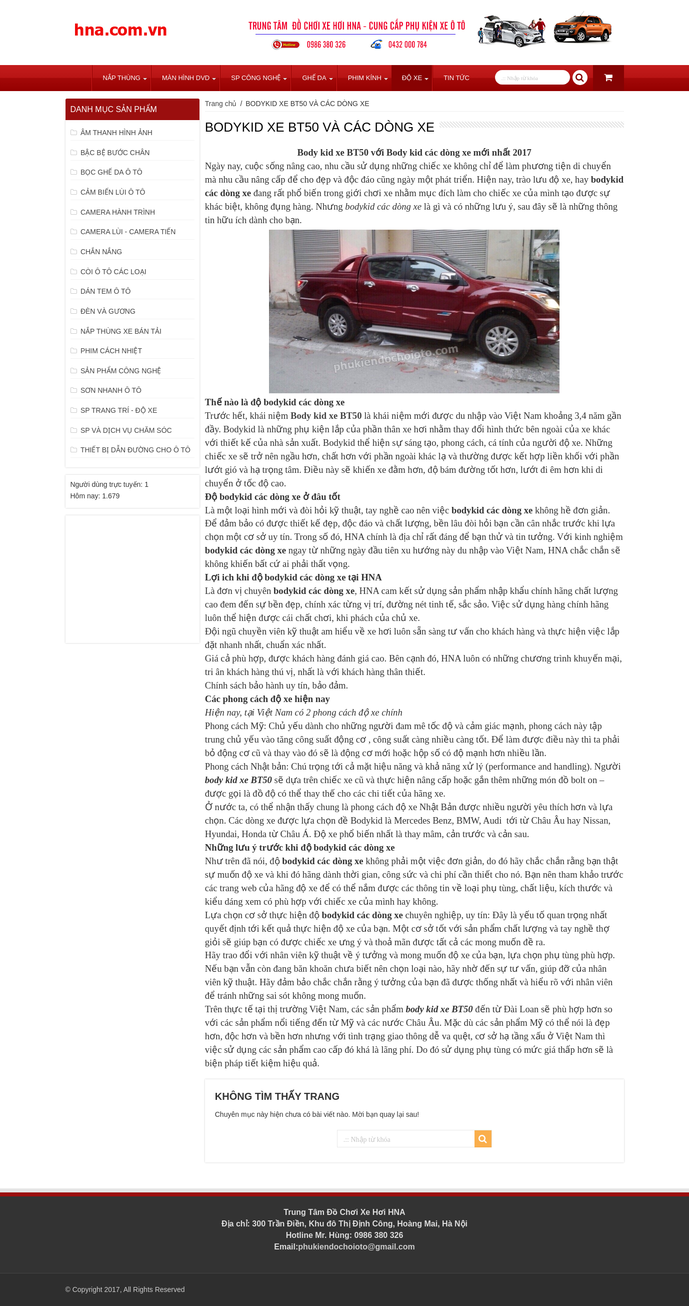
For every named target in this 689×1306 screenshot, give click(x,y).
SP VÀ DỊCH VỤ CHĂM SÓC (126, 430)
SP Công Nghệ (255, 78)
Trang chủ (79, 78)
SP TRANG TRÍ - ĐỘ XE (118, 410)
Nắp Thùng (121, 78)
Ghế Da (314, 78)
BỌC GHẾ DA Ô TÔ (111, 172)
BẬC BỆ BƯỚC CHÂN (115, 153)
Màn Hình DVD (186, 78)
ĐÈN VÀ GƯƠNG (108, 311)
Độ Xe (412, 78)
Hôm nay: (86, 496)
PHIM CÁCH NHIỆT (111, 351)
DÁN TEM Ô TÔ (105, 291)
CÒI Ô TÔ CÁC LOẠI (113, 272)
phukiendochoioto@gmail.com (356, 1246)
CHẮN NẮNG (101, 252)
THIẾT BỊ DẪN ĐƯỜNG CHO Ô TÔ (135, 450)
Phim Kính (365, 78)
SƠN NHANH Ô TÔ (111, 390)
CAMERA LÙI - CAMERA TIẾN (128, 232)
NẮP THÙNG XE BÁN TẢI (121, 331)
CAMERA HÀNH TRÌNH (117, 212)
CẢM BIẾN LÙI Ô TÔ (113, 192)
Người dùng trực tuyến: (107, 484)
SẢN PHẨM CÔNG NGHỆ (120, 371)
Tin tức (457, 78)
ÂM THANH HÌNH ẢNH (116, 133)
